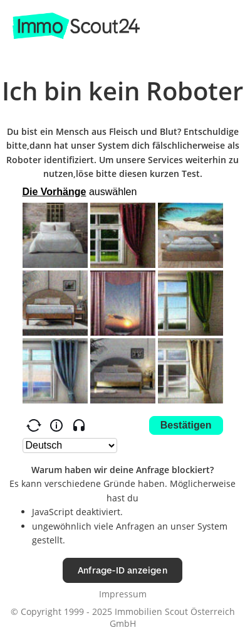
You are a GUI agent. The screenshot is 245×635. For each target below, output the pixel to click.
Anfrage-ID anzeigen (122, 570)
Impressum (123, 594)
